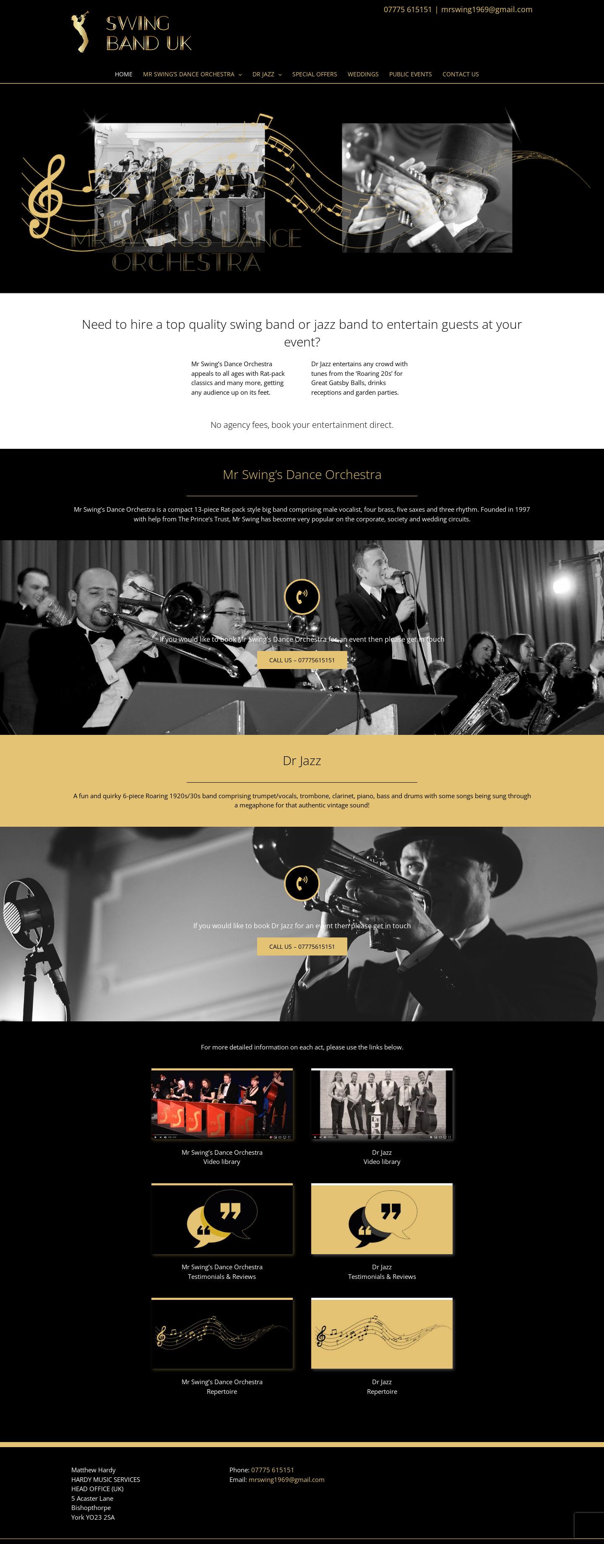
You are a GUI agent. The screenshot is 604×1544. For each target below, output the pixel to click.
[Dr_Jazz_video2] (382, 1071)
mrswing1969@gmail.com (487, 9)
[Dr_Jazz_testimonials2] (382, 1186)
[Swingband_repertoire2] (222, 1301)
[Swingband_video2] (222, 1071)
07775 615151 (272, 1470)
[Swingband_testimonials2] (222, 1186)
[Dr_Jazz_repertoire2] (382, 1301)
